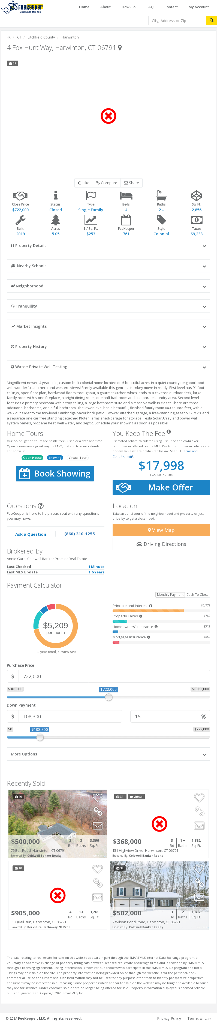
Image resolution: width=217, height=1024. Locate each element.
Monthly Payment (170, 594)
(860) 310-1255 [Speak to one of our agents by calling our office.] (79, 533)
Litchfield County (41, 37)
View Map (161, 530)
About (105, 6)
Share (131, 182)
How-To (128, 6)
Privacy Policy (169, 1018)
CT (19, 37)
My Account (199, 6)
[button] (108, 245)
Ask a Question (30, 534)
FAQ (149, 6)
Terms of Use (199, 1018)
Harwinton (70, 37)
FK (9, 37)
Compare (106, 182)
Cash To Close (197, 594)
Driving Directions (161, 544)
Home (84, 6)
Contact (171, 6)
